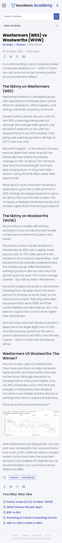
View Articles (31, 26)
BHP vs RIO (14, 512)
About (15, 535)
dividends (29, 477)
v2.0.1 (47, 535)
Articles (8, 45)
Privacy (25, 535)
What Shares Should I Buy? (24, 507)
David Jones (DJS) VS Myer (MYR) (30, 502)
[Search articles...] (28, 16)
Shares (21, 45)
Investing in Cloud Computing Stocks (32, 518)
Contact (37, 535)
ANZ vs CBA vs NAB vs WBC (25, 523)
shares (14, 477)
